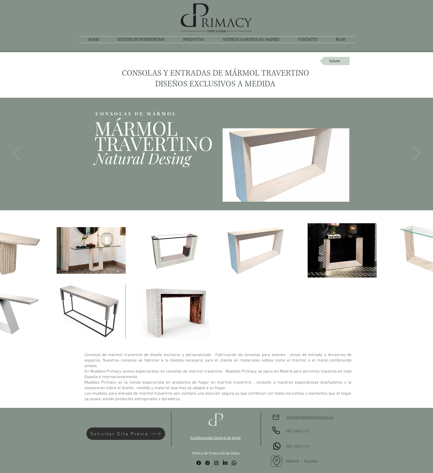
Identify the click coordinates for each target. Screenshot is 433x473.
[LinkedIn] (225, 463)
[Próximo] (416, 154)
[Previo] (16, 154)
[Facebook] (199, 463)
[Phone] (275, 430)
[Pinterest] (207, 463)
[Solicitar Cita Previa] (125, 433)
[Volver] (335, 61)
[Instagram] (216, 463)
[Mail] (275, 417)
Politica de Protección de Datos (216, 453)
